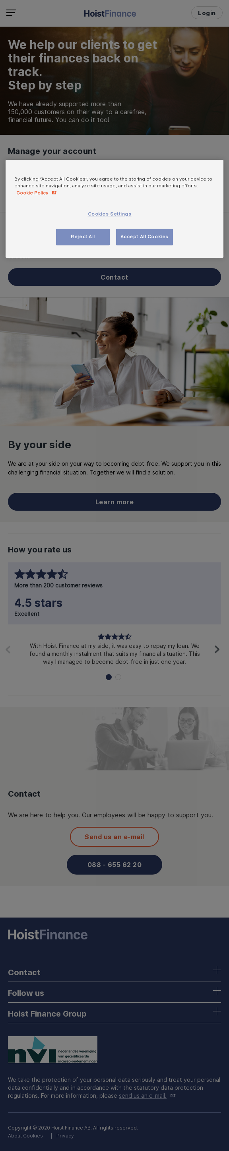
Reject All (83, 236)
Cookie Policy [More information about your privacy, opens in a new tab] (32, 193)
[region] (114, 209)
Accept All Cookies (144, 236)
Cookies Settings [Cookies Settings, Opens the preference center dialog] (110, 214)
